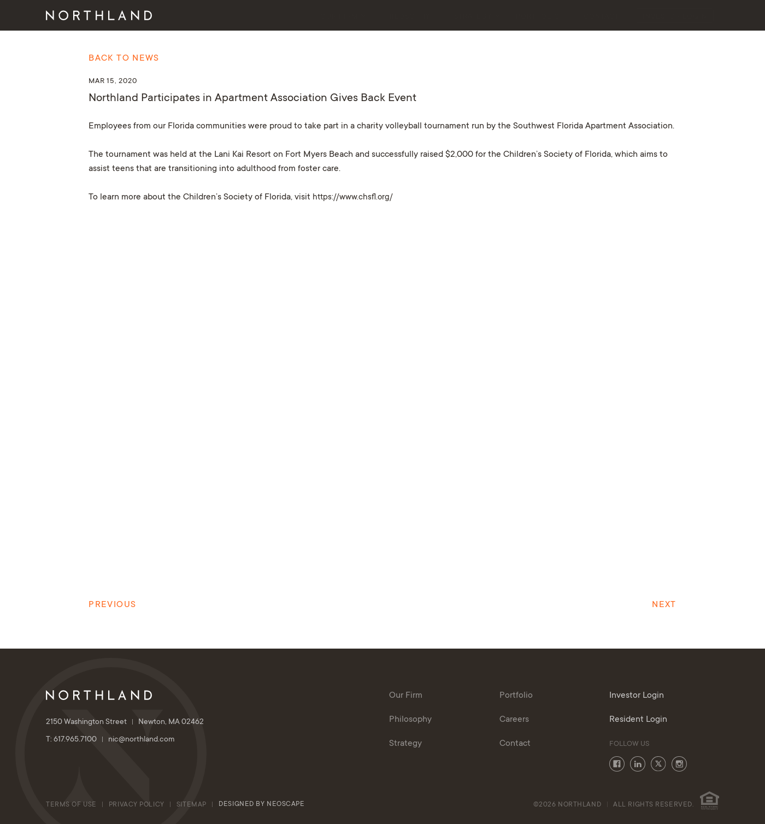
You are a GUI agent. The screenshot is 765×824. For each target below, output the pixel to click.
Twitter (658, 764)
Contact (601, 17)
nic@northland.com (141, 739)
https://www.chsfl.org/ (353, 197)
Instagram (679, 764)
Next (664, 605)
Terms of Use (71, 805)
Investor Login (675, 17)
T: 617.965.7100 (77, 739)
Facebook (617, 764)
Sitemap (191, 805)
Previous (112, 605)
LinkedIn (637, 764)
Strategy (473, 17)
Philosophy (406, 17)
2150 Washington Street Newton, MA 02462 (125, 722)
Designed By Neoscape (261, 804)
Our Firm (339, 17)
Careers (514, 720)
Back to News (124, 58)
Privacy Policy (136, 805)
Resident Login (638, 720)
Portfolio (538, 17)
